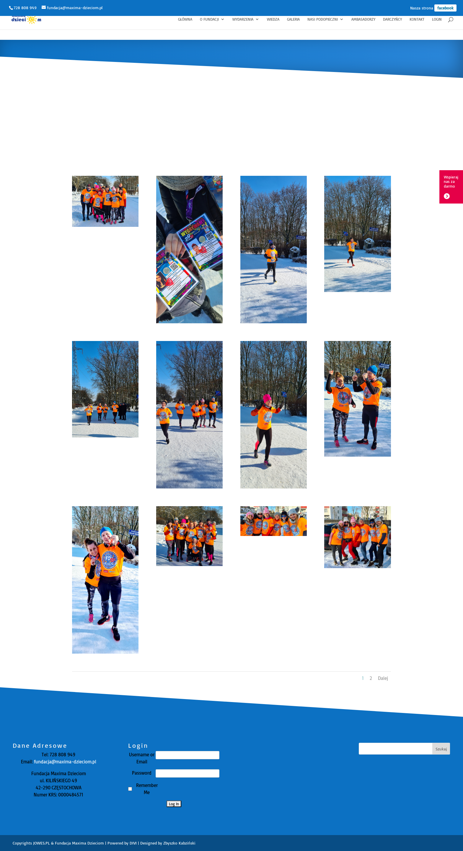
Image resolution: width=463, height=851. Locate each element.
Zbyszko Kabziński (179, 842)
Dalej (383, 678)
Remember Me (147, 788)
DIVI (133, 842)
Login (437, 19)
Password (141, 773)
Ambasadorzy (363, 19)
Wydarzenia (242, 19)
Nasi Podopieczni (322, 19)
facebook (445, 7)
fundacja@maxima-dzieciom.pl (64, 762)
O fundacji (209, 19)
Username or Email (141, 758)
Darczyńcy (392, 19)
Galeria (293, 19)
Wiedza (273, 19)
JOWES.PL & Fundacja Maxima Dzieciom (68, 842)
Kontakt (417, 19)
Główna (185, 19)
